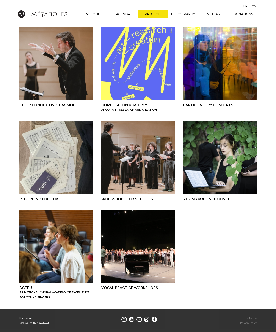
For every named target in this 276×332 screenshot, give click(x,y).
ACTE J (25, 287)
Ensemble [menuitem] (93, 14)
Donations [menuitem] (243, 14)
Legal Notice (249, 317)
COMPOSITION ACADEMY (124, 105)
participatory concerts (208, 105)
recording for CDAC (40, 199)
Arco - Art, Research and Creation (129, 109)
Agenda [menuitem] (123, 14)
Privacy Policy (248, 322)
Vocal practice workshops (129, 287)
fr (245, 6)
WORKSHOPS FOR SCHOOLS (127, 199)
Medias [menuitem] (213, 14)
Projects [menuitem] (153, 14)
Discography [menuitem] (183, 14)
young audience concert (209, 199)
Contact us (25, 317)
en (254, 6)
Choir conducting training (47, 105)
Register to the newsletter (34, 322)
